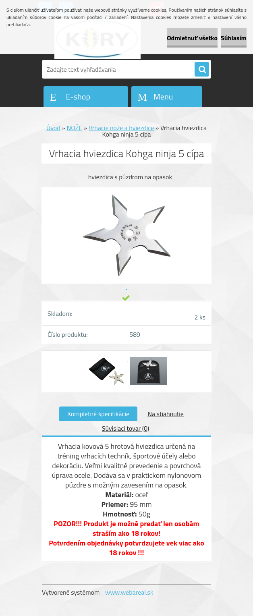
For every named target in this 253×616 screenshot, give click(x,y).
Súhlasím (234, 38)
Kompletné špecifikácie (98, 414)
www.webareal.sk (129, 592)
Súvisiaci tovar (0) (125, 428)
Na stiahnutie (165, 414)
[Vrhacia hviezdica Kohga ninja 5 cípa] (107, 358)
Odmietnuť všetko (192, 38)
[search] (202, 69)
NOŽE (74, 128)
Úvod (53, 128)
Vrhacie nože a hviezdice (121, 128)
